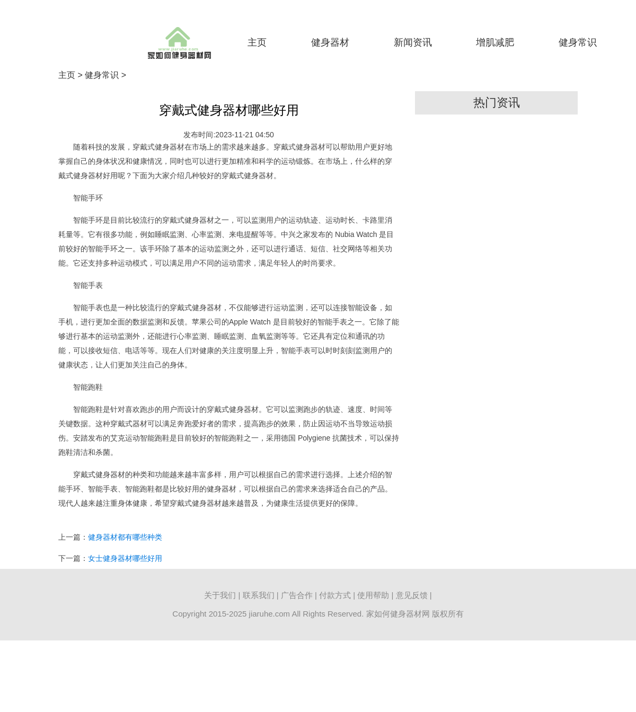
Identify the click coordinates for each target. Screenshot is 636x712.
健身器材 (330, 42)
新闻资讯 (413, 42)
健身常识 (578, 42)
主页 (257, 42)
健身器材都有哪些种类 (125, 537)
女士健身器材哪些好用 (125, 558)
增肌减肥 (495, 42)
